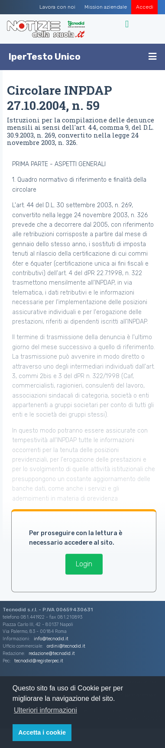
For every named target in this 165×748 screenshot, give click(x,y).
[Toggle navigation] (128, 24)
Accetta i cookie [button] (42, 732)
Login (84, 564)
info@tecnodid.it (51, 639)
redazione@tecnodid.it (52, 653)
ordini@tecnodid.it (66, 646)
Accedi (144, 7)
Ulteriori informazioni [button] (45, 710)
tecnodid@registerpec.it (38, 661)
